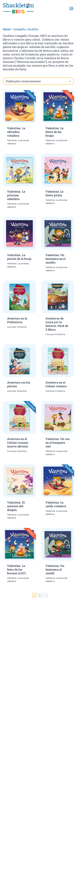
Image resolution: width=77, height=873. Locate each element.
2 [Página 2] (40, 595)
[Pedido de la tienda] (38, 81)
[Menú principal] (71, 8)
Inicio (7, 29)
